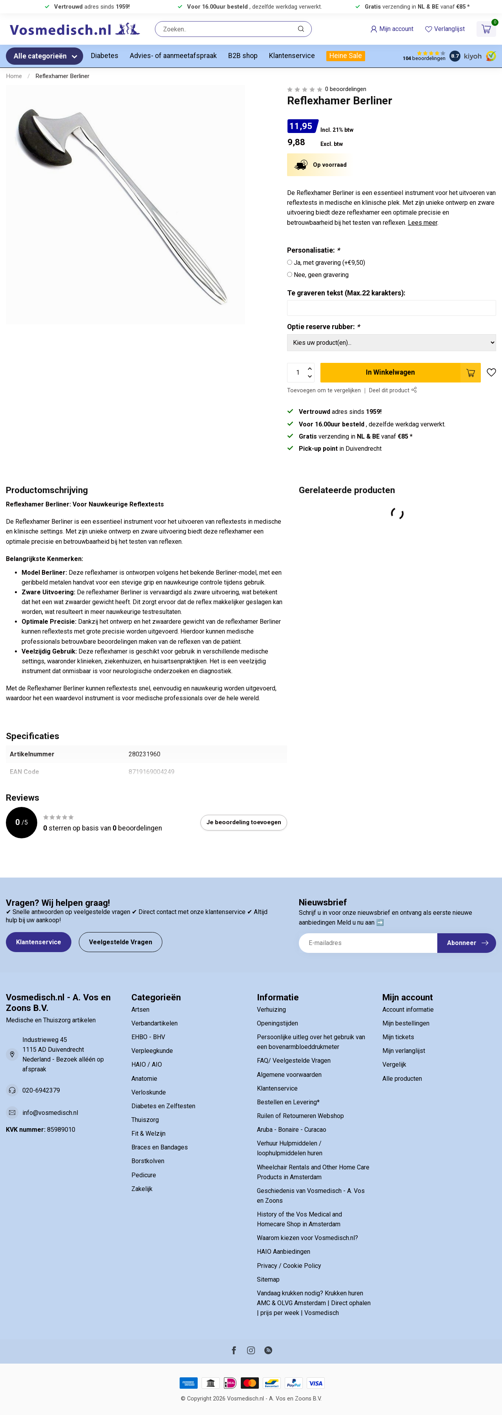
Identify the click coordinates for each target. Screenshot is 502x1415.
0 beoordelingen (345, 89)
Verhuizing (271, 1009)
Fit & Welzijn (148, 1133)
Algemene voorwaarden (289, 1074)
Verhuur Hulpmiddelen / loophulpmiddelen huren (289, 1148)
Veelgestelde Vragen (120, 942)
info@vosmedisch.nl (50, 1112)
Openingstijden (277, 1023)
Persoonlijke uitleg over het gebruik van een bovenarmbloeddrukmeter (311, 1042)
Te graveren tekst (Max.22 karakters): (346, 293)
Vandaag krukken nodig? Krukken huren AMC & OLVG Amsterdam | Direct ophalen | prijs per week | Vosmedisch (314, 1303)
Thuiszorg (145, 1120)
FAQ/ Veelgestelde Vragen (294, 1060)
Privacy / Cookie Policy (289, 1265)
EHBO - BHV (148, 1037)
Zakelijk (142, 1189)
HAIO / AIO (146, 1064)
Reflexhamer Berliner (62, 76)
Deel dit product (393, 390)
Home (14, 76)
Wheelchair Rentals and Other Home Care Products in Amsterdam (313, 1172)
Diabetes (104, 56)
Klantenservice (292, 56)
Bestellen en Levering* (288, 1102)
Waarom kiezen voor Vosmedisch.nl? (307, 1238)
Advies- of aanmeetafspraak (173, 56)
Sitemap (268, 1279)
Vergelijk (394, 1064)
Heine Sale (345, 56)
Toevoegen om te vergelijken (324, 390)
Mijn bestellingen (405, 1023)
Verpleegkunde (152, 1050)
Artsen (140, 1009)
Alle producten (402, 1078)
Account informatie (408, 1009)
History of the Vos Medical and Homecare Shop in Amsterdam (299, 1219)
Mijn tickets (398, 1037)
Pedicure (143, 1175)
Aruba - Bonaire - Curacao (291, 1129)
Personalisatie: (313, 250)
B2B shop (243, 56)
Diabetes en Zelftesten (163, 1106)
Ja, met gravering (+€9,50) (329, 262)
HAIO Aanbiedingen (283, 1251)
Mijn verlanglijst (403, 1050)
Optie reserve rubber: (323, 327)
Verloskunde (148, 1092)
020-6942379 (41, 1090)
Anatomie (144, 1078)
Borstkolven (147, 1161)
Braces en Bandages (159, 1147)
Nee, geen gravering (321, 275)
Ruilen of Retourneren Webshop (300, 1116)
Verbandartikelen (154, 1023)
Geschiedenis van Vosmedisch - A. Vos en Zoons (311, 1195)
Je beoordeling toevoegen (243, 822)
